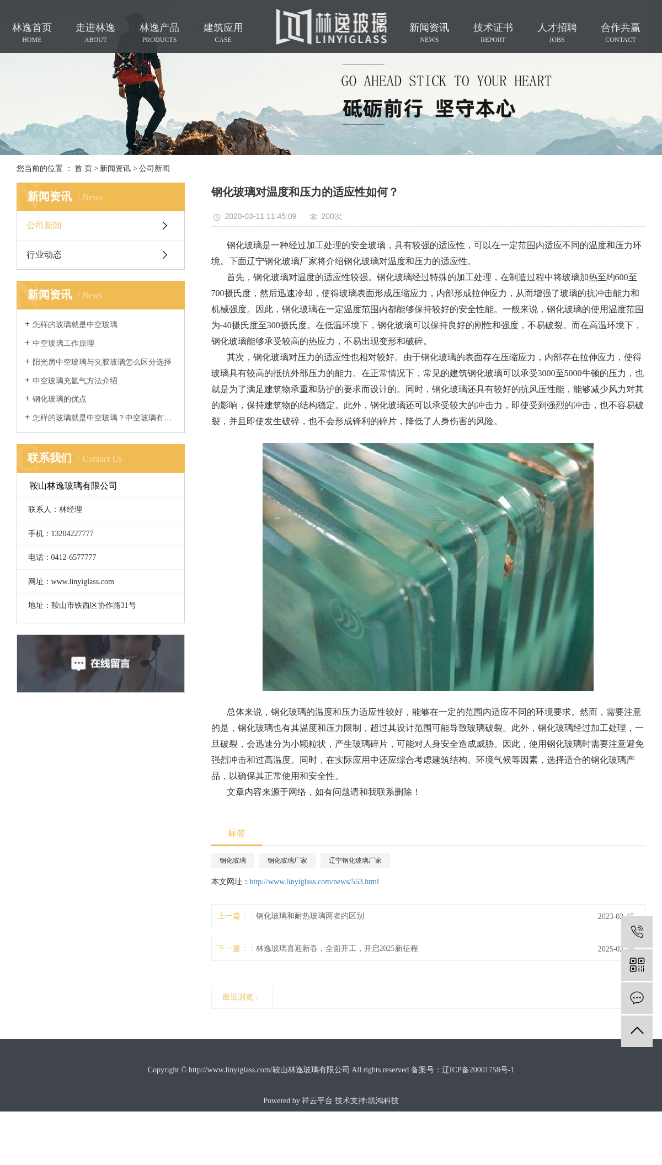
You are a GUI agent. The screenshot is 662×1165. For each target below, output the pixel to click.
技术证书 (493, 33)
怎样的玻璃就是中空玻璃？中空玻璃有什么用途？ (105, 418)
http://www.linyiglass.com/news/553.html (314, 882)
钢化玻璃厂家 (287, 860)
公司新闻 (154, 168)
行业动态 (44, 254)
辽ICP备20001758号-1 (478, 1070)
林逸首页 (32, 33)
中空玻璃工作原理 (63, 343)
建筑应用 (223, 33)
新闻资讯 (429, 33)
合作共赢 (620, 33)
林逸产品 (159, 33)
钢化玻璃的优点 (60, 399)
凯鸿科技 (383, 1101)
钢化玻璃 (233, 860)
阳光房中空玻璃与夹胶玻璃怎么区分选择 (102, 362)
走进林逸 (95, 33)
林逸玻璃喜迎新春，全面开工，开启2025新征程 (337, 948)
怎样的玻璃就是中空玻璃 (75, 324)
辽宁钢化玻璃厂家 (355, 860)
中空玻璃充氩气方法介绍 (75, 381)
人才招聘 (557, 33)
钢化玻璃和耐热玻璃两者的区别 (310, 916)
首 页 (83, 168)
